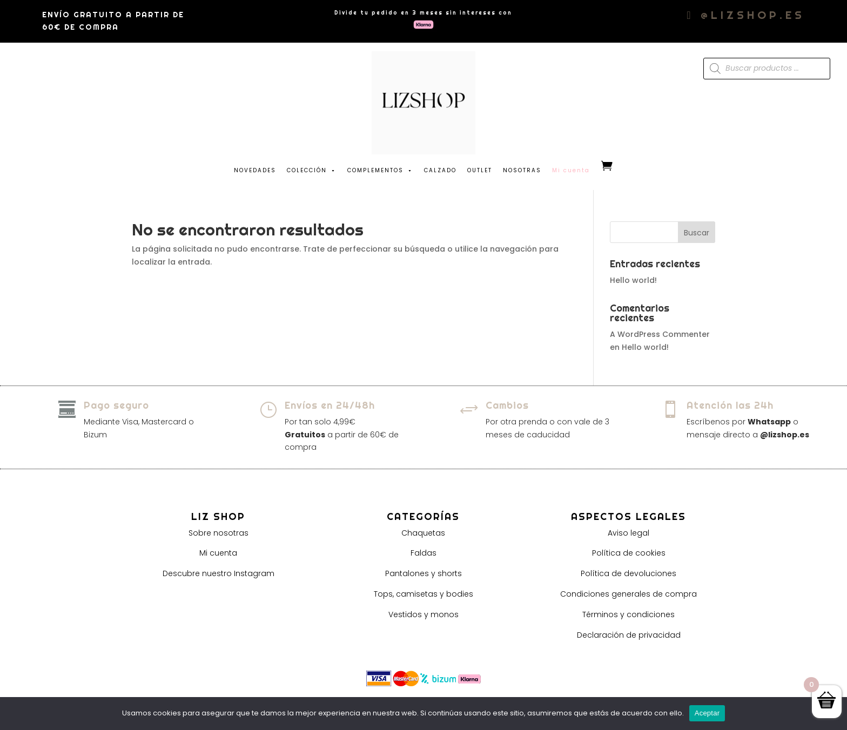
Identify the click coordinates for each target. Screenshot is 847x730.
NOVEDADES (255, 170)
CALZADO (440, 170)
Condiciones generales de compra (628, 594)
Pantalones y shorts (423, 573)
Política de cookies (629, 553)
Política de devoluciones (628, 573)
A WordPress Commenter (660, 334)
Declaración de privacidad (629, 635)
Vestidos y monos (423, 614)
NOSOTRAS (522, 170)
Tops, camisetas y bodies (423, 594)
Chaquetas (423, 533)
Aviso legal (628, 533)
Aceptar (707, 713)
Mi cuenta (218, 553)
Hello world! (633, 280)
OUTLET (479, 170)
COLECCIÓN (312, 168)
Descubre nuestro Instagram (218, 573)
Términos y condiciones (628, 614)
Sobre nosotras (218, 533)
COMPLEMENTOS (380, 168)
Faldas (423, 553)
